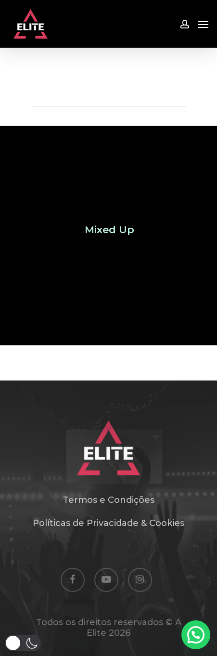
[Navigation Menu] (203, 24)
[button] (23, 643)
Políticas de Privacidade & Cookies (108, 523)
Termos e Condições (108, 500)
